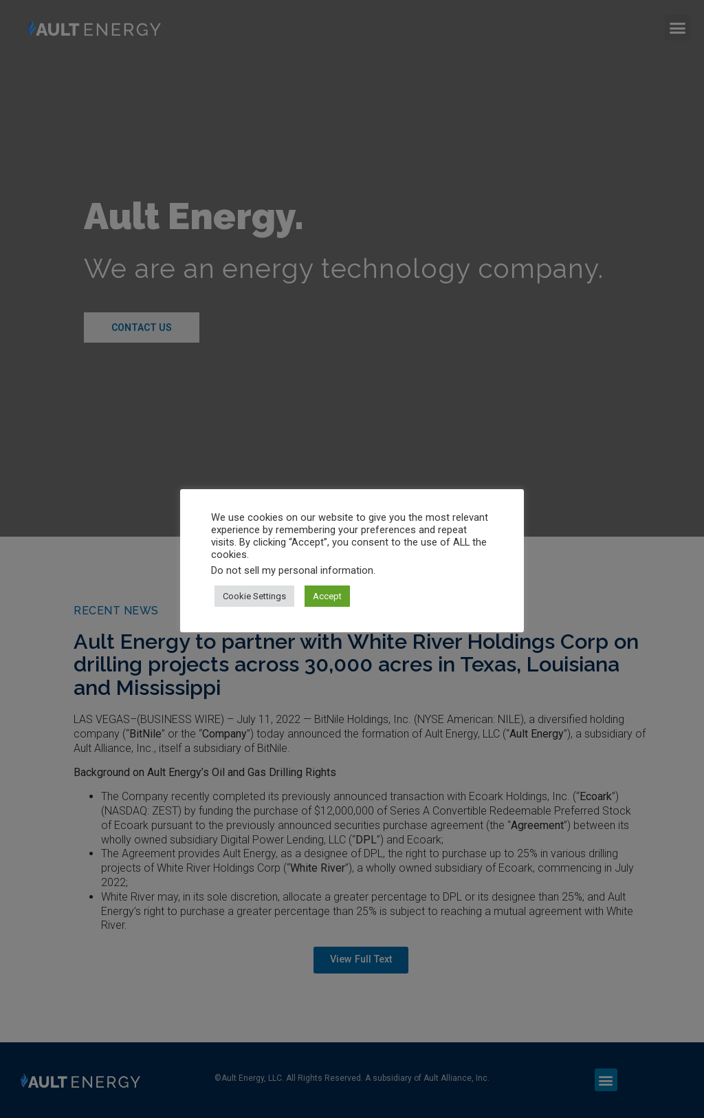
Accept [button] (327, 596)
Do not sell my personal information (292, 570)
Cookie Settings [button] (254, 596)
